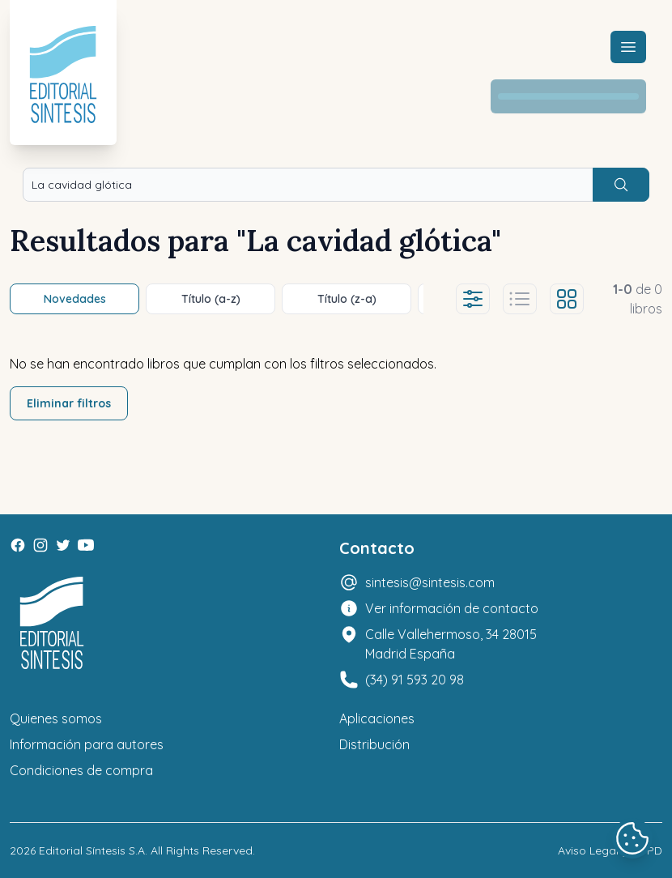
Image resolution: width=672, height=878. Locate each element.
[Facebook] (18, 545)
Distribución (374, 744)
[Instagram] (40, 545)
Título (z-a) (346, 299)
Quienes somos (56, 718)
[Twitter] (63, 545)
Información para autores (87, 744)
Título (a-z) (210, 299)
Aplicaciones (377, 718)
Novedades (75, 299)
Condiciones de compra (81, 770)
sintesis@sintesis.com (430, 582)
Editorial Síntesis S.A (92, 850)
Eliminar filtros (69, 403)
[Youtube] (86, 545)
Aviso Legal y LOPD (610, 850)
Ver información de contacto (451, 608)
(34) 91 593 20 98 (414, 679)
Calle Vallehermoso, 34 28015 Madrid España (451, 644)
